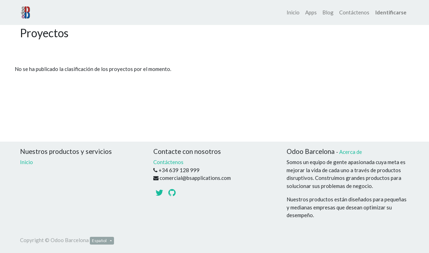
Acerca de (350, 152)
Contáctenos (168, 162)
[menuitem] (293, 12)
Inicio (26, 162)
